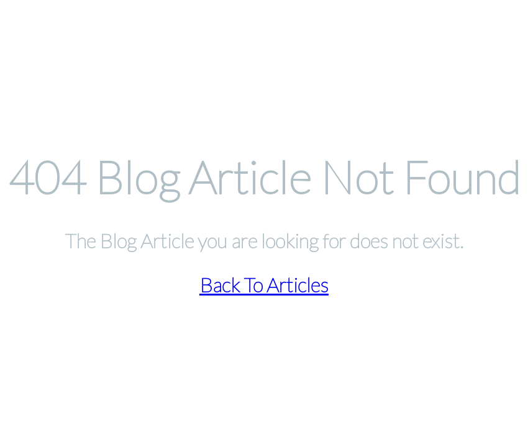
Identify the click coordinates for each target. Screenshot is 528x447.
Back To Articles (264, 285)
